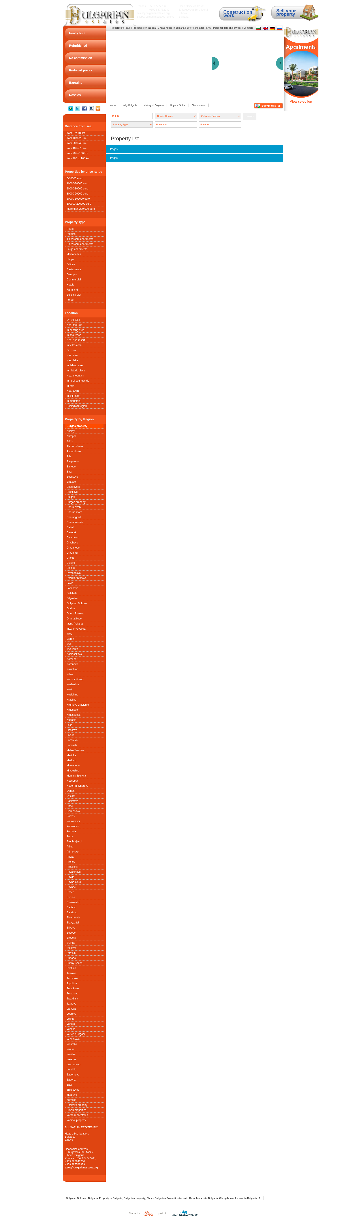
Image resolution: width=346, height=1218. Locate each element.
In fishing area (75, 365)
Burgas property (77, 426)
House (70, 228)
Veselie (71, 1029)
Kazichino (72, 669)
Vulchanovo (73, 1064)
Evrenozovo (74, 573)
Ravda (70, 877)
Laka (69, 725)
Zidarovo (72, 1094)
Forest (70, 299)
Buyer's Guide (178, 105)
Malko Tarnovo (75, 750)
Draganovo (73, 547)
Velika (70, 1018)
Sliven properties (76, 1110)
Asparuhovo (74, 451)
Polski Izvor (73, 821)
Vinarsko (72, 1044)
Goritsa (71, 608)
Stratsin (71, 953)
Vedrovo (71, 1013)
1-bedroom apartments (80, 239)
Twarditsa (72, 998)
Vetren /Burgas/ (76, 1034)
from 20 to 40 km (76, 143)
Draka (70, 557)
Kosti (70, 689)
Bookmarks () (270, 105)
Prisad (70, 856)
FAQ (208, 27)
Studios (71, 233)
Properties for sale (120, 27)
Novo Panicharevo (77, 785)
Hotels (70, 284)
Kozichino (72, 694)
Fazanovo (72, 588)
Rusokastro (73, 902)
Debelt (70, 527)
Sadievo (71, 907)
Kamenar (72, 659)
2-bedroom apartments (80, 244)
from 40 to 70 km (76, 148)
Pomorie (72, 831)
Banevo (71, 466)
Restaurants (74, 269)
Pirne (70, 806)
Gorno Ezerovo (76, 613)
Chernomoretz (75, 522)
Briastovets (73, 486)
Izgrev (70, 638)
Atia (69, 456)
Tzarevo (71, 1003)
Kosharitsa (73, 684)
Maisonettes (74, 254)
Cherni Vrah (74, 507)
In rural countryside (78, 380)
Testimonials (198, 105)
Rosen (70, 892)
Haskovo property (77, 1105)
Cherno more (74, 512)
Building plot (74, 294)
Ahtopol (71, 436)
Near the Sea (74, 324)
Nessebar (72, 780)
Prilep (70, 846)
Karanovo (72, 664)
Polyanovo (73, 826)
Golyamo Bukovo (77, 603)
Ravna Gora (74, 882)
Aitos (70, 441)
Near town (73, 390)
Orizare (71, 795)
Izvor (69, 643)
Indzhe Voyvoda (76, 628)
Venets (71, 1023)
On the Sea (73, 319)
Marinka (71, 755)
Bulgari (71, 497)
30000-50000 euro (77, 193)
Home (113, 105)
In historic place (76, 370)
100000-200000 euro (79, 203)
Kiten (70, 674)
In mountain (74, 400)
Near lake (72, 360)
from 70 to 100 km (77, 153)
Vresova (71, 1059)
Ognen (71, 790)
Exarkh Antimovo (76, 578)
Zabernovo (73, 1074)
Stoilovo (71, 947)
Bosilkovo (72, 476)
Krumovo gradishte (78, 704)
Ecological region (77, 406)
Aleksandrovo (75, 446)
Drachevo (72, 542)
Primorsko (73, 851)
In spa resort (74, 335)
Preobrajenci (74, 841)
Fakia (70, 583)
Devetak (71, 532)
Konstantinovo (75, 679)
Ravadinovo (74, 871)
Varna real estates (77, 1115)
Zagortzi (71, 1079)
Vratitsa (71, 1054)
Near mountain (75, 375)
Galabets (72, 593)
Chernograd (74, 517)
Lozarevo (72, 740)
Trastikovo (73, 988)
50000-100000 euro (78, 198)
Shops (70, 259)
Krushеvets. (74, 714)
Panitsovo (72, 801)
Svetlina (71, 968)
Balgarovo (73, 461)
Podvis (71, 816)
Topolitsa (72, 983)
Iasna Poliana (75, 623)
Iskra (69, 633)
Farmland (72, 289)
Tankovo (72, 973)
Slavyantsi (73, 922)
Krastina (71, 699)
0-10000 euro (74, 178)
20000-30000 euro (77, 188)
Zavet (70, 1084)
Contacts (248, 27)
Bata (69, 471)
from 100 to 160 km (78, 158)
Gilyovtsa (72, 598)
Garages (72, 274)
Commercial (74, 279)
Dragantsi (72, 552)
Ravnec (71, 887)
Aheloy (71, 431)
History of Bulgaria (154, 105)
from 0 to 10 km (76, 133)
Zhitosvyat (73, 1089)
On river (71, 350)
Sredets (71, 937)
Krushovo (72, 709)
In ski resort (73, 395)
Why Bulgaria (130, 105)
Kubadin (71, 719)
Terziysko (72, 978)
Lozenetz (72, 745)
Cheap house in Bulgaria (171, 27)
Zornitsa (71, 1099)
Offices (71, 264)
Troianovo (72, 993)
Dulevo (71, 562)
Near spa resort (76, 340)
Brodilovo (72, 491)
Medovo (71, 760)
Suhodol (71, 958)
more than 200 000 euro (81, 208)
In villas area (74, 345)
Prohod (71, 861)
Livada (70, 735)
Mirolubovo (73, 765)
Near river (72, 355)
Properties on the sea (144, 27)
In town (71, 385)
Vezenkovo (73, 1039)
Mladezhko (73, 770)
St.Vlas (71, 942)
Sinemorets (73, 917)
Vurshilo (71, 1069)
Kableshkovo (74, 654)
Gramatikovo (74, 618)
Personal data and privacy (227, 27)
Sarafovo (72, 912)
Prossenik (72, 866)
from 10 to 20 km (76, 138)
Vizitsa (70, 1049)
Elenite (71, 567)
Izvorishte (72, 649)
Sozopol (71, 932)
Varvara (71, 1008)
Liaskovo (72, 730)
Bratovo (71, 481)
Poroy (70, 836)
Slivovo (71, 927)
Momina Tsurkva (76, 775)
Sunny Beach (74, 963)
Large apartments (77, 249)
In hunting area (75, 330)
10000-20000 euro (77, 183)
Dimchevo (72, 537)
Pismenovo (73, 811)
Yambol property (76, 1120)
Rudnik (71, 897)
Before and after (195, 27)
